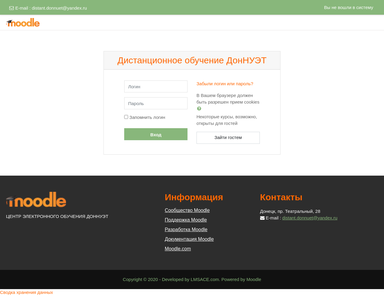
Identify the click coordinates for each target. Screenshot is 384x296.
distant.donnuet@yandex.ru (59, 8)
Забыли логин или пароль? (224, 83)
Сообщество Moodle (187, 210)
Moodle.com (178, 248)
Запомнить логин (147, 117)
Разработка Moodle (186, 229)
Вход (155, 134)
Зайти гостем (228, 137)
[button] (200, 108)
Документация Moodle (189, 239)
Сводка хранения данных (26, 292)
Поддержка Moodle (186, 219)
